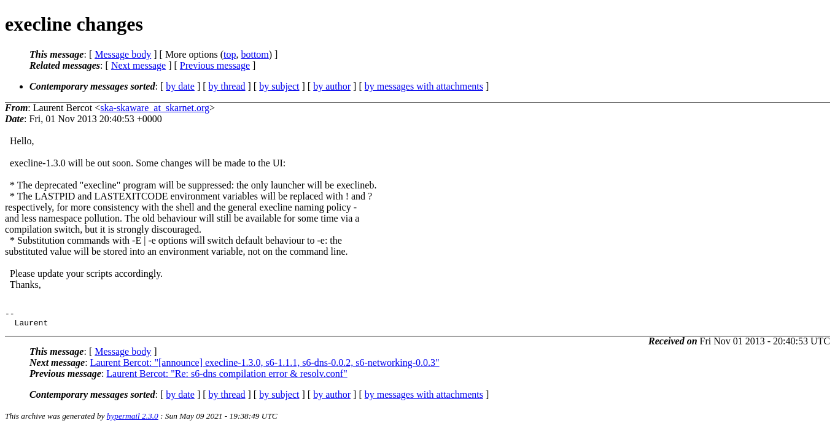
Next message (138, 65)
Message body (123, 54)
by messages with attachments (424, 86)
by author (332, 86)
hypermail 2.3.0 (132, 419)
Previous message (215, 65)
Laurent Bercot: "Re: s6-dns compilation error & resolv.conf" (226, 377)
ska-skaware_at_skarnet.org (154, 108)
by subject (279, 86)
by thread (227, 86)
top (229, 54)
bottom (254, 54)
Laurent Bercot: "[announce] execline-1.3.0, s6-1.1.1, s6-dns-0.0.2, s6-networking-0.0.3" (265, 366)
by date (180, 86)
